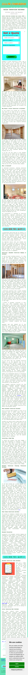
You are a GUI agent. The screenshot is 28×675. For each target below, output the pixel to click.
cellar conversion (17, 91)
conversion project (14, 235)
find (7, 611)
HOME (11, 7)
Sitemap (3, 659)
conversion (4, 318)
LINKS (14, 7)
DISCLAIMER (24, 7)
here (19, 509)
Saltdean (19, 395)
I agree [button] (16, 663)
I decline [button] (17, 666)
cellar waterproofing (12, 588)
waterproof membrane (6, 201)
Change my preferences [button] (16, 669)
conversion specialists (11, 180)
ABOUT (17, 7)
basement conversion (20, 604)
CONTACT (20, 7)
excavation (4, 541)
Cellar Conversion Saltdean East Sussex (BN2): (13, 16)
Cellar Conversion (5, 660)
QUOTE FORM (4, 603)
